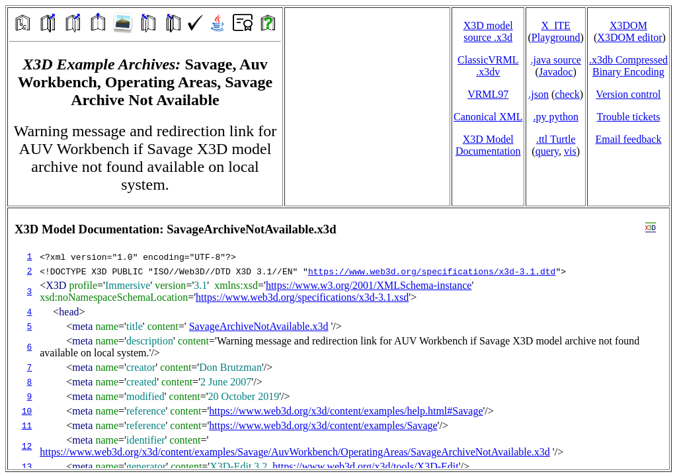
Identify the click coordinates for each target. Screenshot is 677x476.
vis (570, 151)
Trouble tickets (628, 116)
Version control (628, 94)
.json (538, 94)
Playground (556, 37)
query (547, 151)
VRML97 (487, 94)
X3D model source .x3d (488, 31)
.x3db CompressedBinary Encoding (628, 65)
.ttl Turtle (556, 139)
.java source (555, 59)
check (567, 94)
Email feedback (628, 139)
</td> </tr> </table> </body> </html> (338, 339)
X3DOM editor (629, 37)
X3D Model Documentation (488, 145)
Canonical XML (488, 116)
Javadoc (556, 71)
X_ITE (555, 25)
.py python (555, 116)
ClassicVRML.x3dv (488, 65)
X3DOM (628, 25)
